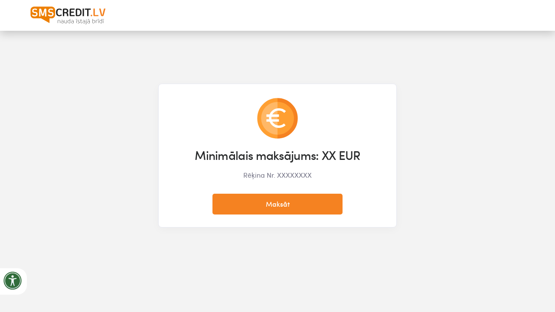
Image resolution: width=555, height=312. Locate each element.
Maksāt (278, 204)
